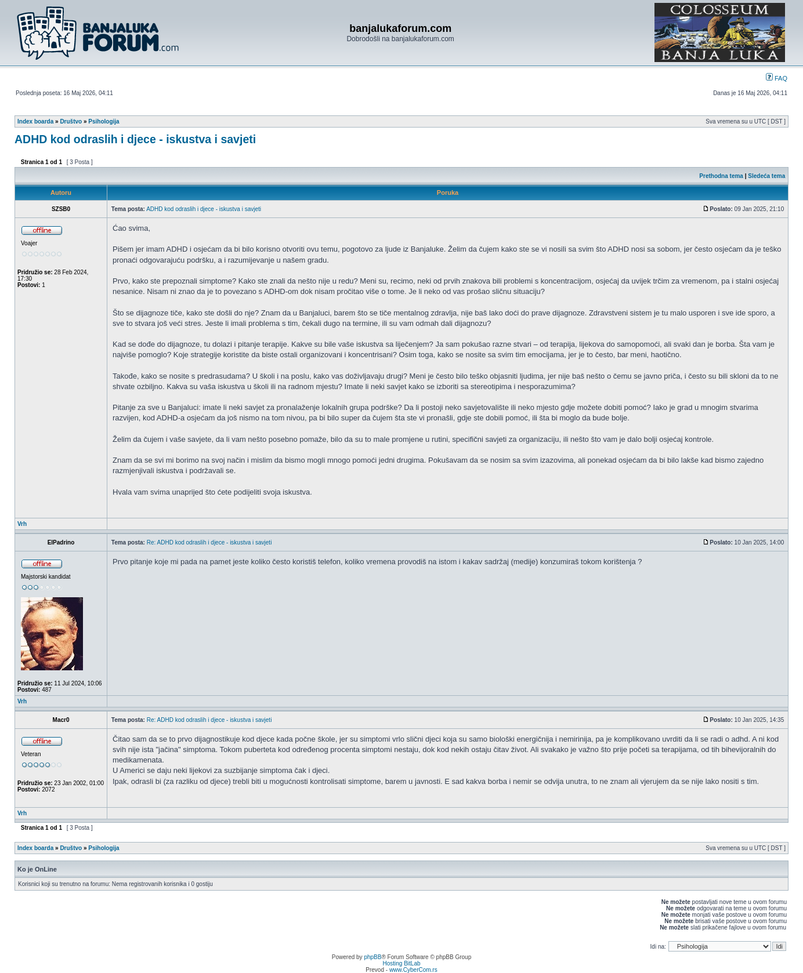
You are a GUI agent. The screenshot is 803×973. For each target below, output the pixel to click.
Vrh (22, 524)
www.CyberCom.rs (413, 970)
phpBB (372, 957)
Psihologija (103, 121)
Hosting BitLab (401, 963)
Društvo (71, 121)
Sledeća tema (766, 176)
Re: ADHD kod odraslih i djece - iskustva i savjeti (209, 542)
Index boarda (35, 121)
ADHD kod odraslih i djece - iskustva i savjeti (135, 139)
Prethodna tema (721, 176)
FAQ (776, 78)
